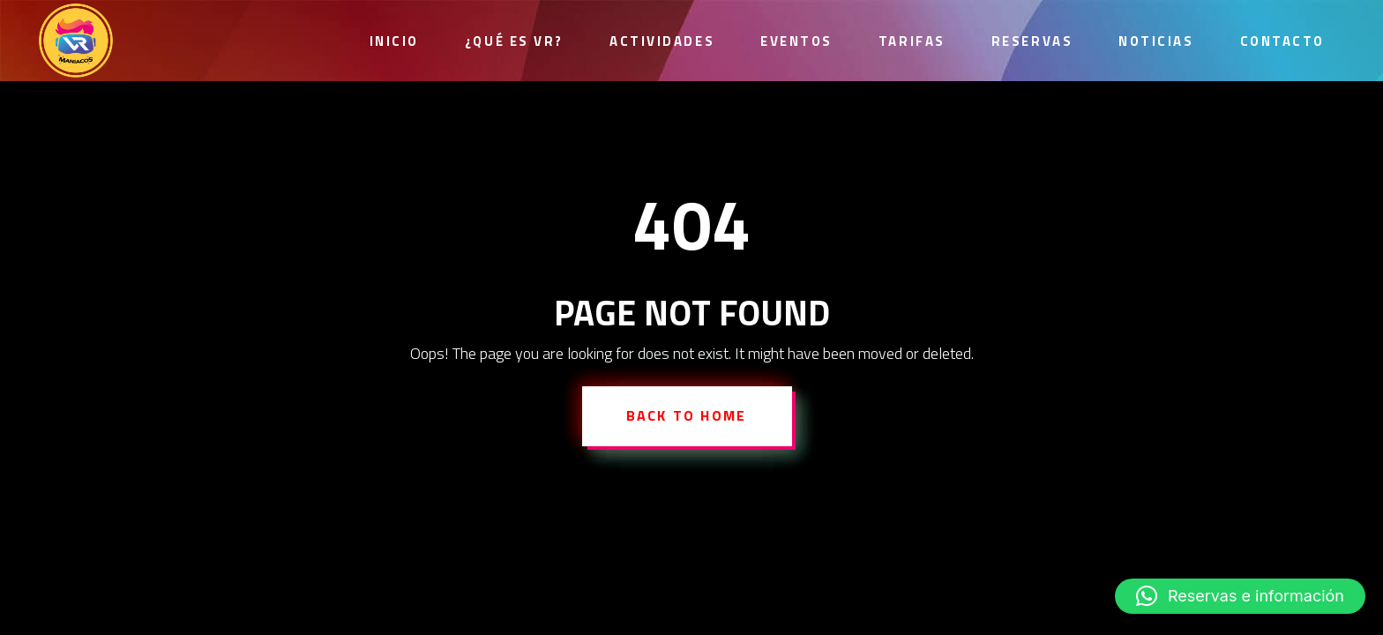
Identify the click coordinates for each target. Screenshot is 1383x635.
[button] (1240, 596)
